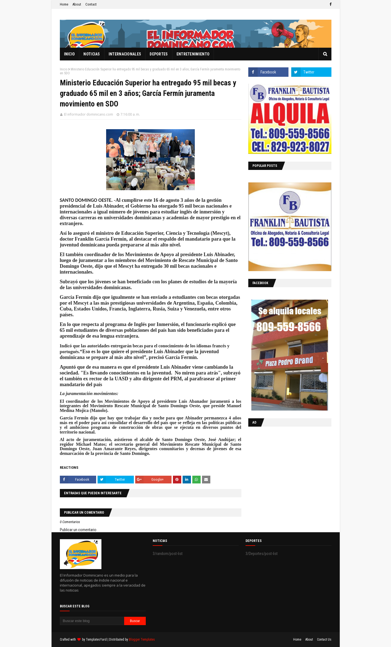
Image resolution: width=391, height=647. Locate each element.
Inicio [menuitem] (69, 54)
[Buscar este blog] (92, 621)
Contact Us (324, 639)
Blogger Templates (142, 639)
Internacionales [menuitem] (125, 54)
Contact (91, 4)
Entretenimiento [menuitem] (193, 54)
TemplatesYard (96, 639)
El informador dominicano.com (88, 114)
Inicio (63, 69)
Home (64, 4)
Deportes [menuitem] (159, 54)
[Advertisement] (283, 466)
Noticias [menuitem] (91, 54)
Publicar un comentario (78, 530)
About (76, 4)
